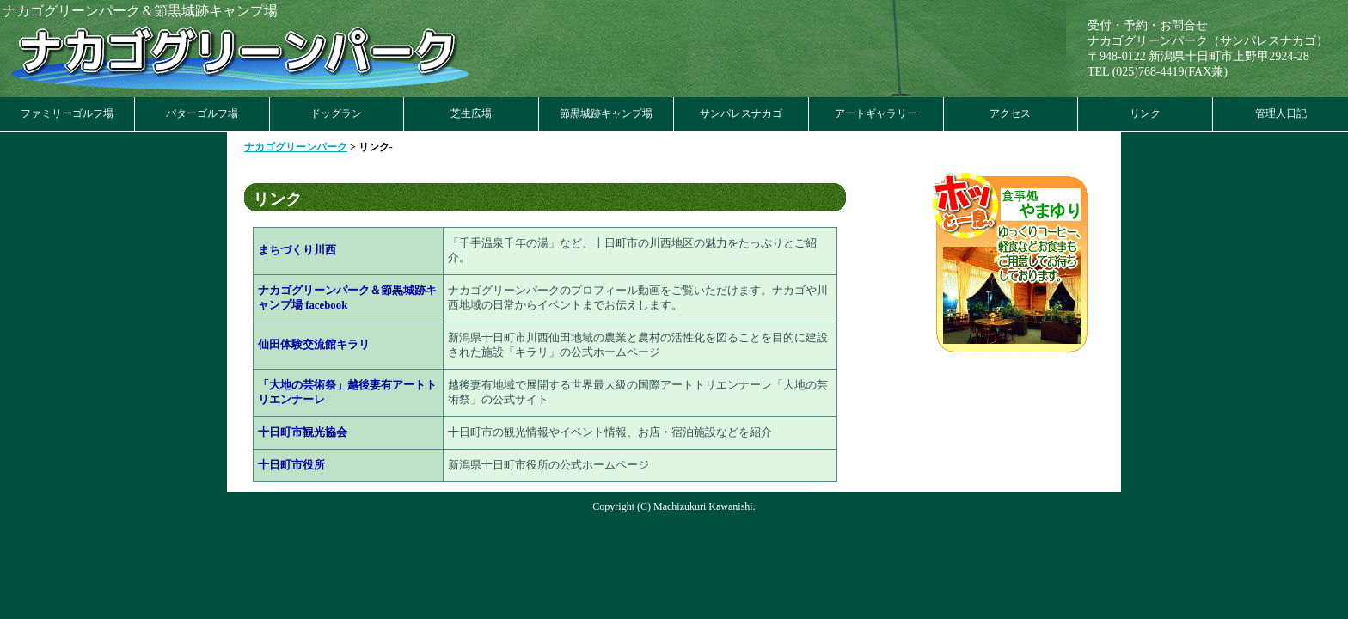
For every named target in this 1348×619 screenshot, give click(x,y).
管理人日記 (1281, 113)
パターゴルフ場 (202, 113)
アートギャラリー (876, 113)
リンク (1145, 113)
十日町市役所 (291, 465)
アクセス (1010, 113)
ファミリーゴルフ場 (67, 113)
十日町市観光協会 (302, 432)
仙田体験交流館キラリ (314, 345)
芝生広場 (471, 113)
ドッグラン (336, 113)
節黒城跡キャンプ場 (606, 113)
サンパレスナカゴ (741, 113)
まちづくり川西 (297, 250)
